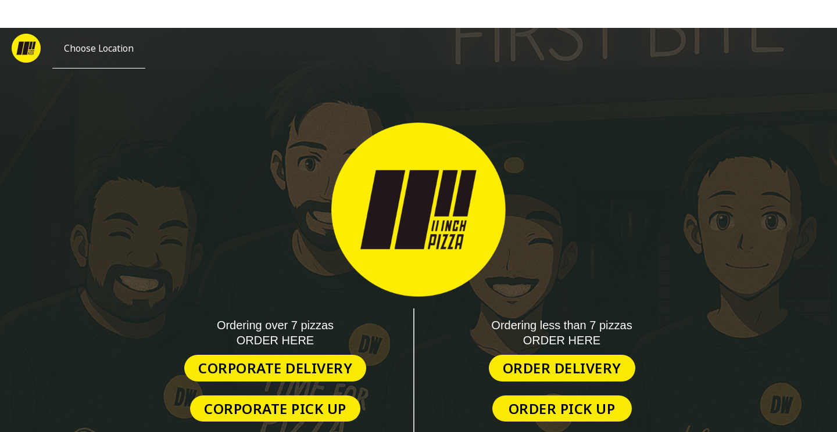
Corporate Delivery (275, 367)
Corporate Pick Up (275, 408)
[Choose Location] (98, 48)
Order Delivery (562, 367)
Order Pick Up (562, 408)
